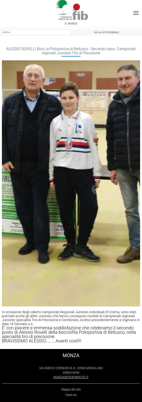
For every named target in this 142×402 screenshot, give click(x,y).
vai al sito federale (106, 32)
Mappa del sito (71, 389)
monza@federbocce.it (71, 377)
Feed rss (71, 395)
